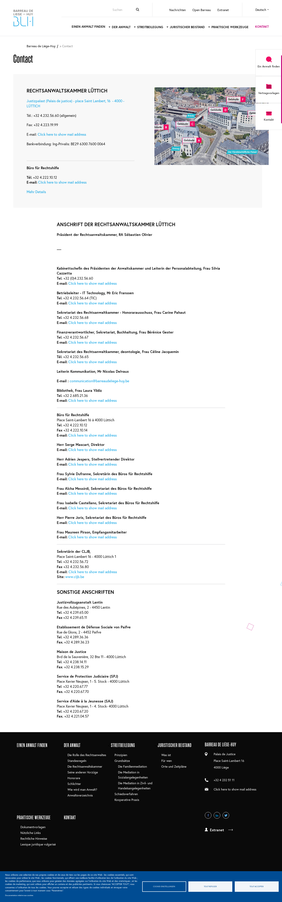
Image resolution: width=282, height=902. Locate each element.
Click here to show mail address (62, 134)
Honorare (73, 778)
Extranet (223, 10)
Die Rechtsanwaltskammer (84, 766)
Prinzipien (120, 755)
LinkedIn (217, 815)
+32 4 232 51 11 (224, 780)
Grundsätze (122, 761)
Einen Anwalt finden (88, 26)
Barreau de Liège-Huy (23, 18)
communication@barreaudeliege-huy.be (99, 380)
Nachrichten (177, 10)
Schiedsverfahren (126, 794)
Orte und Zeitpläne (173, 766)
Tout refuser (210, 886)
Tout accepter (257, 886)
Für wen (166, 761)
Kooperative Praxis (126, 800)
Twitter (226, 815)
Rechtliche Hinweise (33, 838)
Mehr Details (36, 191)
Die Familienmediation (132, 766)
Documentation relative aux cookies (19, 895)
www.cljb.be (74, 576)
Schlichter (74, 784)
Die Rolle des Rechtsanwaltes (86, 755)
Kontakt (262, 26)
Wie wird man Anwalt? (82, 789)
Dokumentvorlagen (32, 827)
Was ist (166, 755)
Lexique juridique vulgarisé (38, 844)
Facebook (208, 815)
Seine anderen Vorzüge (82, 772)
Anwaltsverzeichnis (80, 795)
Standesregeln (76, 761)
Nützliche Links (30, 833)
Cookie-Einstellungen (164, 886)
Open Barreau (201, 10)
